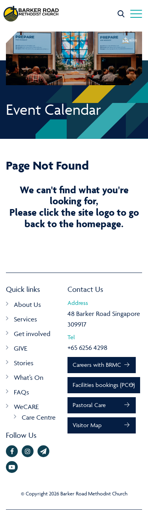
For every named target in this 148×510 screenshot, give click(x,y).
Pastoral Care (89, 405)
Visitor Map (87, 425)
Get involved (32, 334)
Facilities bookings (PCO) (104, 385)
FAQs (21, 392)
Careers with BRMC (97, 364)
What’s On (28, 377)
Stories (24, 363)
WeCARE (26, 407)
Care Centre (39, 417)
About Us (27, 304)
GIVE (20, 348)
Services (25, 319)
